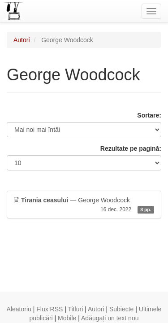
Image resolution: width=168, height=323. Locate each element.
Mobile (67, 318)
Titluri (75, 309)
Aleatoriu (19, 309)
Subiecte (121, 309)
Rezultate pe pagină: (130, 148)
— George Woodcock (84, 205)
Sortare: (149, 115)
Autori (21, 40)
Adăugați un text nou (109, 318)
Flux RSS (49, 309)
